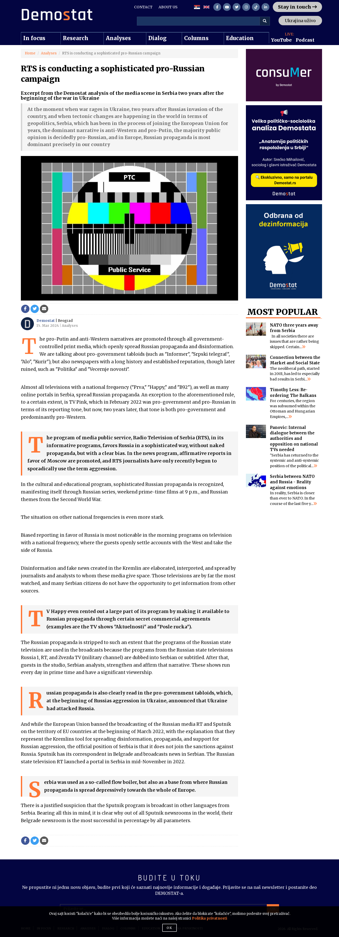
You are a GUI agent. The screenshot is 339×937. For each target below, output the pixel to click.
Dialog (157, 38)
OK (169, 928)
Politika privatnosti (209, 918)
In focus (34, 38)
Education (240, 38)
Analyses (118, 38)
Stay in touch (297, 7)
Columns (196, 38)
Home (30, 53)
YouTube (281, 40)
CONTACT (143, 7)
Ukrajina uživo (300, 20)
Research (75, 38)
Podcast (305, 40)
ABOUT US (168, 7)
